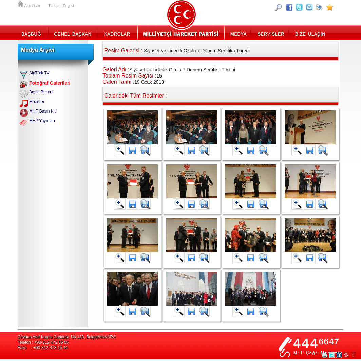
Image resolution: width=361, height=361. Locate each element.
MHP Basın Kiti (42, 111)
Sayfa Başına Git (353, 355)
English (69, 6)
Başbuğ (33, 32)
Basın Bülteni (41, 92)
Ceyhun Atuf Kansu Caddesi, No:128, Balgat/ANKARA (67, 336)
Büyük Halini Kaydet (132, 150)
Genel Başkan (73, 32)
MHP (180, 32)
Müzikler (36, 101)
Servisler (270, 32)
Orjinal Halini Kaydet (145, 150)
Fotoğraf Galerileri (49, 83)
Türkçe (54, 6)
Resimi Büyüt (120, 150)
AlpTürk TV (39, 73)
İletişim (309, 32)
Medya (238, 32)
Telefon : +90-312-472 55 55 (43, 342)
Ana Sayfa (21, 3)
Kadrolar (116, 32)
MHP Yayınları (42, 120)
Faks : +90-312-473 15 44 (43, 347)
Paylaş (346, 355)
